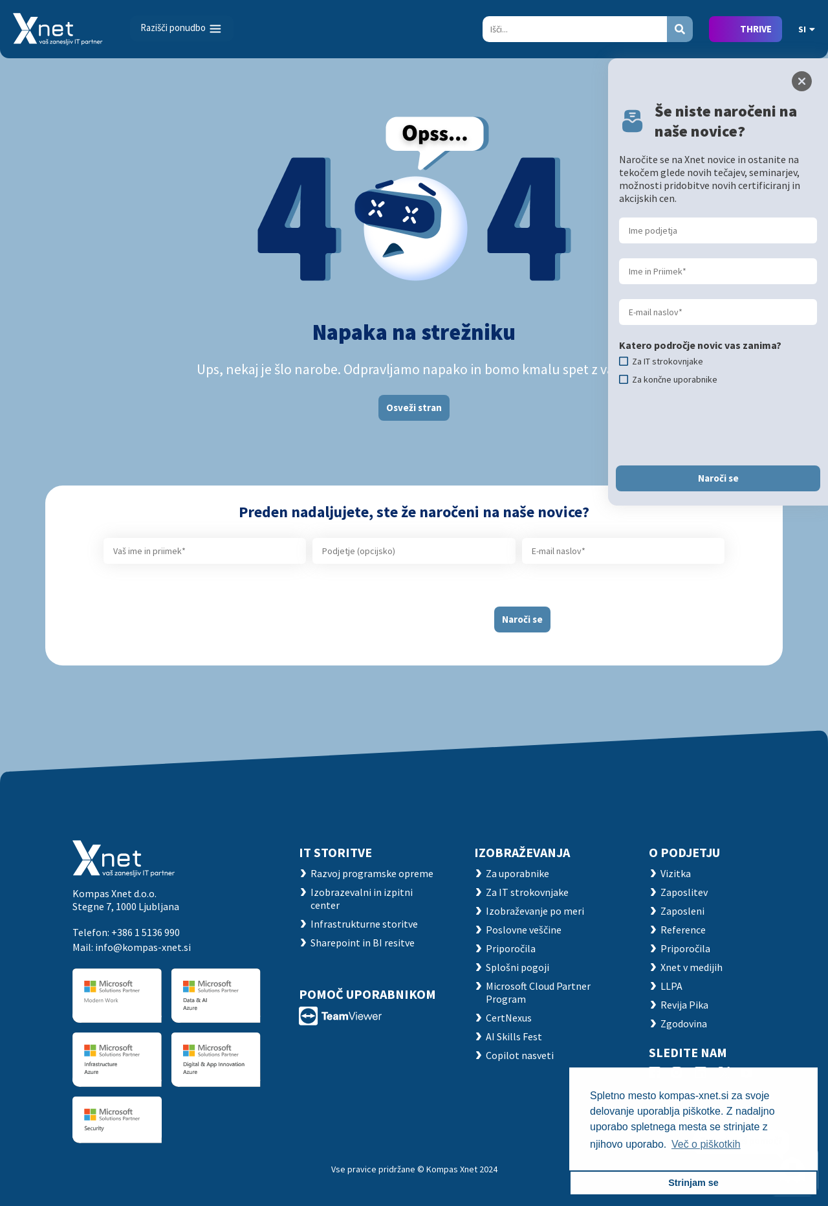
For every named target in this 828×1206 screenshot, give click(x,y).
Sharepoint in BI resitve (362, 942)
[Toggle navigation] (182, 28)
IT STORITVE (335, 852)
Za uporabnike (517, 873)
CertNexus (509, 1017)
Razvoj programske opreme (371, 873)
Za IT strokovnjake (527, 892)
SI (806, 29)
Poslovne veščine (523, 929)
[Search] (575, 29)
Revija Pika (684, 1004)
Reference (683, 929)
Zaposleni (682, 910)
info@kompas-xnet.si (143, 947)
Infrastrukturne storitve (364, 923)
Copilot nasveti (520, 1055)
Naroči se (522, 619)
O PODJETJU (684, 852)
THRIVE (756, 29)
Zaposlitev (684, 892)
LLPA (671, 985)
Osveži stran (414, 407)
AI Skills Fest (514, 1036)
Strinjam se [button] (693, 1183)
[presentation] (379, 614)
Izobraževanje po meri (535, 910)
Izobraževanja (522, 852)
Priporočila (511, 948)
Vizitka (675, 873)
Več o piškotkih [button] (706, 1144)
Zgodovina (683, 1023)
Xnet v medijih (691, 967)
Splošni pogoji (517, 967)
